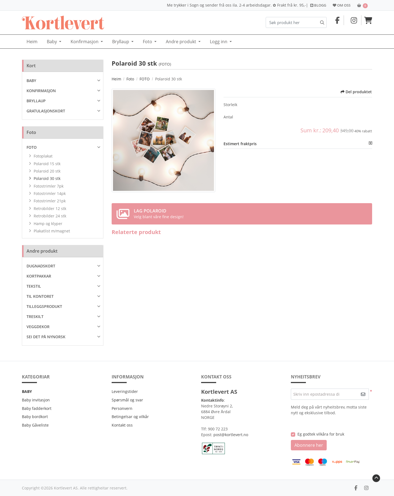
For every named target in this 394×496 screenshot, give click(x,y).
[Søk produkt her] (296, 22)
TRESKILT (35, 316)
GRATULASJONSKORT (46, 110)
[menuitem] (32, 42)
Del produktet (356, 91)
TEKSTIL (34, 286)
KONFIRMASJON (41, 90)
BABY (31, 80)
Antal (228, 116)
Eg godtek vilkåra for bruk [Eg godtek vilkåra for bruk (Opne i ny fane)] (320, 434)
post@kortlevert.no (230, 434)
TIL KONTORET (40, 296)
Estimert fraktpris (240, 143)
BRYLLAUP (36, 100)
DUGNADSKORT (41, 266)
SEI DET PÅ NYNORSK (46, 336)
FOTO (32, 147)
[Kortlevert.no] (63, 23)
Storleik (230, 104)
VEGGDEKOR (38, 326)
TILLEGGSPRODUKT (44, 306)
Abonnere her (308, 445)
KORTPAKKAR (39, 276)
